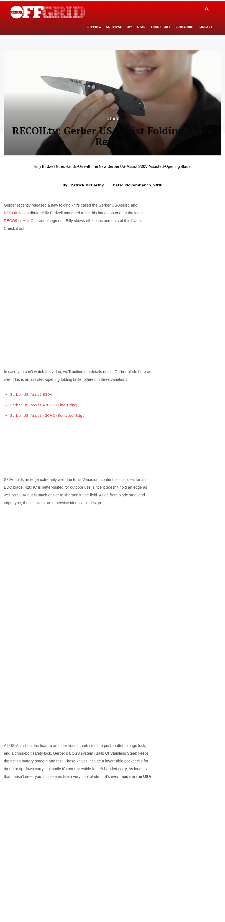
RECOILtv (12, 213)
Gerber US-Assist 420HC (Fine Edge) (43, 405)
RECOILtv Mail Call (20, 220)
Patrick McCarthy (87, 185)
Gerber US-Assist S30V (31, 394)
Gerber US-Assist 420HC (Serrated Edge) (48, 415)
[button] (206, 9)
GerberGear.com (130, 809)
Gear (112, 119)
